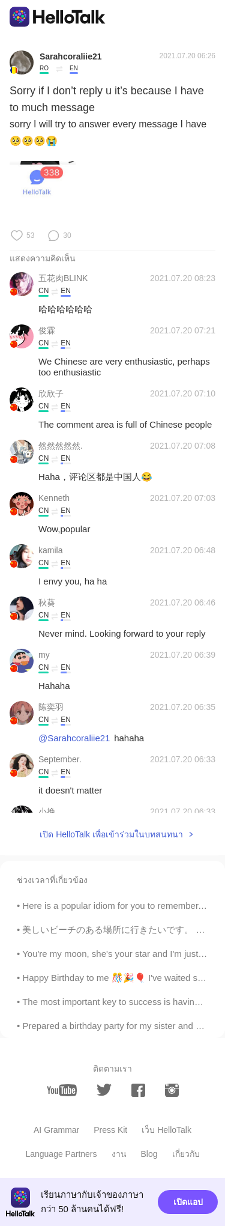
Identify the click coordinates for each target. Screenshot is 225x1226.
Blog (149, 1154)
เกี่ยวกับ (186, 1154)
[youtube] (62, 1090)
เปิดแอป (188, 1202)
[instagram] (172, 1090)
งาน (119, 1154)
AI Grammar (56, 1130)
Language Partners (61, 1154)
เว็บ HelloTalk (166, 1130)
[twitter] (104, 1090)
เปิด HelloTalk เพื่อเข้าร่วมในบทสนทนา (111, 834)
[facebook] (138, 1090)
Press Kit (110, 1130)
